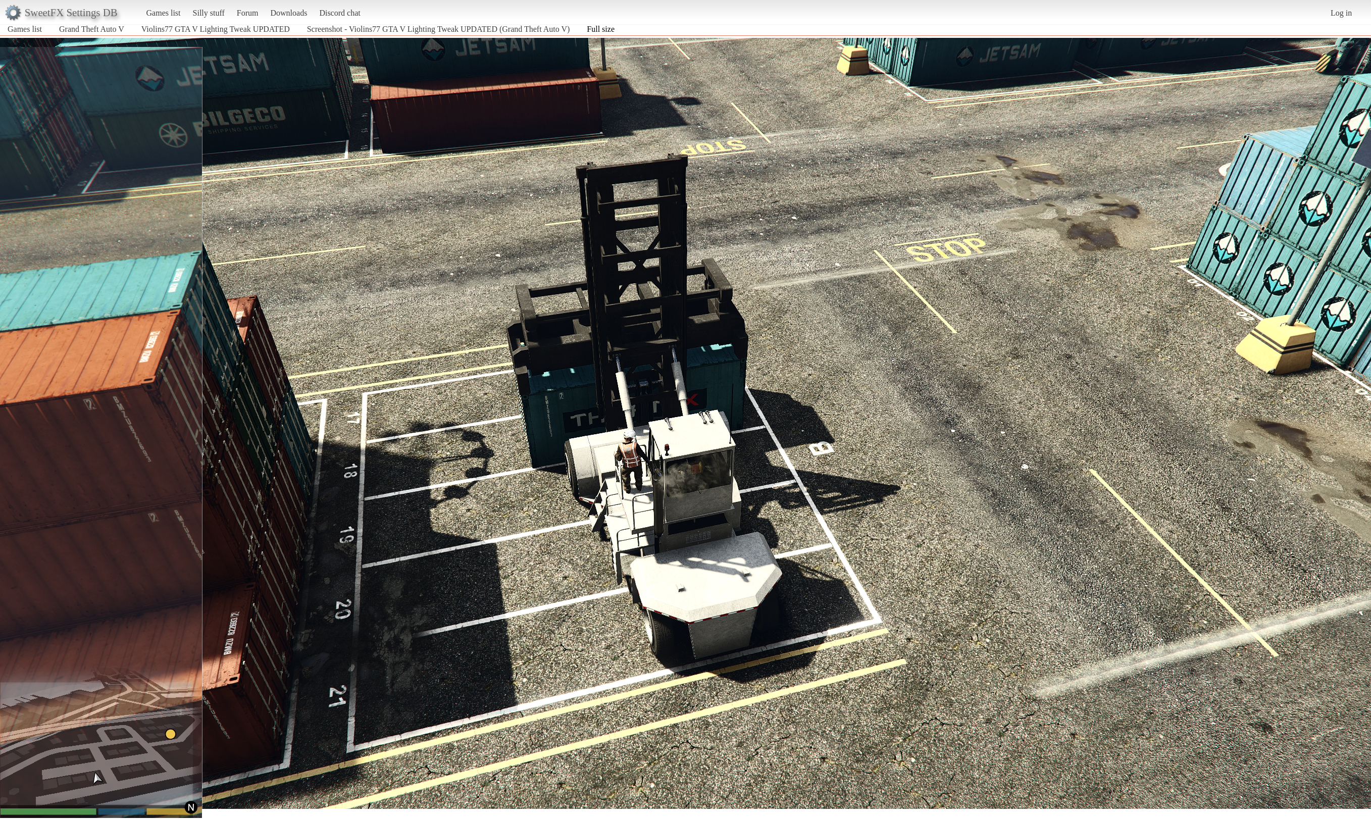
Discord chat (339, 13)
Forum (248, 13)
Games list (163, 13)
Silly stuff (209, 13)
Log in (1341, 13)
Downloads (288, 13)
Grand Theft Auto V (91, 29)
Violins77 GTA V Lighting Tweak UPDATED (215, 29)
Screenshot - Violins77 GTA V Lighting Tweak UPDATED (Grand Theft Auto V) (438, 29)
